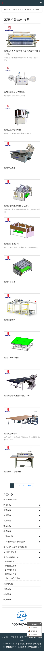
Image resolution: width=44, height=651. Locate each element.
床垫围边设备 (10, 570)
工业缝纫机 (8, 584)
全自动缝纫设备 (10, 499)
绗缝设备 (7, 510)
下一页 (30, 485)
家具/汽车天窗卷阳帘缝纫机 (15, 547)
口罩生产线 (8, 536)
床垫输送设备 (10, 574)
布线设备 (7, 531)
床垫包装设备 (10, 561)
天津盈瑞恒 (20, 637)
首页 (14, 10)
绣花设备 (7, 505)
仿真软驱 (7, 599)
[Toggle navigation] (40, 3)
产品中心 (21, 10)
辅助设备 (7, 594)
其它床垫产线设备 (12, 578)
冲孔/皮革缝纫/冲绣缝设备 (15, 542)
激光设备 (7, 526)
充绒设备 (7, 589)
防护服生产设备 (10, 552)
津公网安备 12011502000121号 (29, 647)
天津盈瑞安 (29, 637)
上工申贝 (13, 637)
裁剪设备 (7, 520)
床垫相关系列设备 (33, 10)
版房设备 (7, 515)
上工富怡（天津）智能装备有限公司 (26, 644)
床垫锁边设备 (10, 566)
